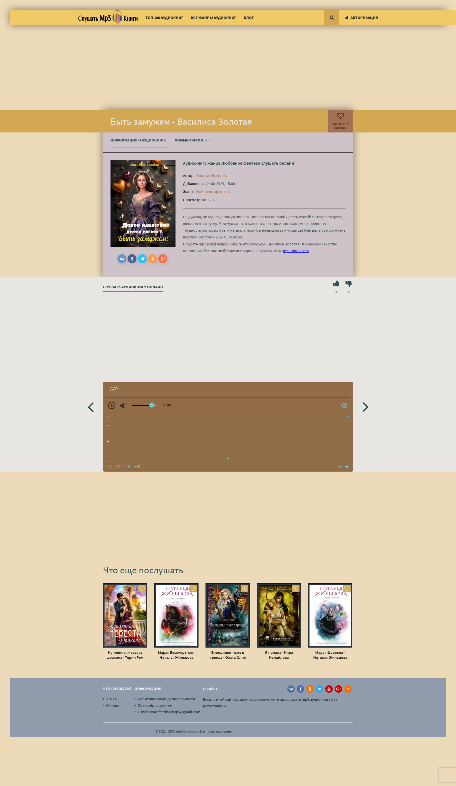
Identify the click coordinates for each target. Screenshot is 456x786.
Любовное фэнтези (240, 163)
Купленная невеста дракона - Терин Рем (125, 655)
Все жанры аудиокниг (213, 17)
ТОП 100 (113, 698)
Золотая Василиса (212, 175)
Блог (249, 17)
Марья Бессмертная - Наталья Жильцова (176, 655)
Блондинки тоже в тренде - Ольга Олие (228, 655)
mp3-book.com (296, 250)
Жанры (112, 705)
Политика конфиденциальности (166, 698)
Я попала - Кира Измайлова (279, 655)
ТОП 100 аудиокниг (164, 17)
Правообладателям (155, 705)
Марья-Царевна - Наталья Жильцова (330, 655)
